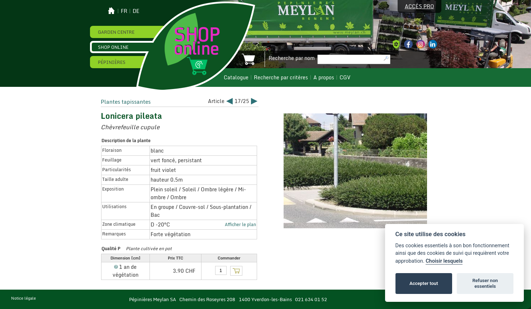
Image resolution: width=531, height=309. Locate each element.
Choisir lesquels (444, 261)
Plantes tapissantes (126, 101)
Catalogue (236, 77)
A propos (323, 77)
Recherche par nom (292, 58)
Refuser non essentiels (485, 283)
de (136, 11)
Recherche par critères (281, 77)
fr (124, 11)
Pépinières (111, 62)
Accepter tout (423, 283)
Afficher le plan (240, 224)
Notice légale (23, 298)
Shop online (113, 47)
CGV (345, 77)
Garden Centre (116, 32)
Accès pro (419, 6)
